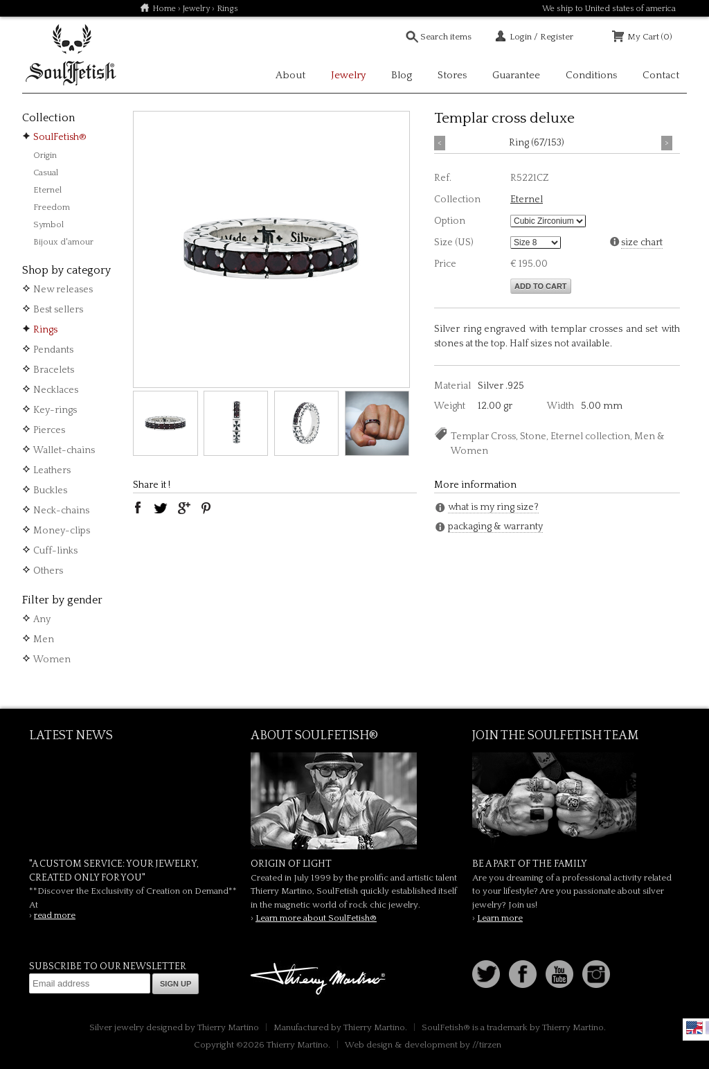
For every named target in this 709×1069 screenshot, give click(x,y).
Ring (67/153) (536, 142)
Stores (452, 75)
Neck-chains (61, 510)
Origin (45, 155)
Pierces (49, 430)
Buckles (50, 490)
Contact (661, 75)
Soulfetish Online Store (70, 55)
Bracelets (53, 370)
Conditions (591, 75)
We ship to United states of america (609, 8)
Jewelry (196, 8)
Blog (401, 75)
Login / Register (541, 37)
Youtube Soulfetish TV (559, 974)
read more (54, 915)
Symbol (48, 224)
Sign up (175, 984)
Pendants (53, 349)
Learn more (500, 918)
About (290, 75)
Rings (45, 329)
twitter (160, 507)
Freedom (51, 207)
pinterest (206, 507)
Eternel (47, 190)
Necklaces (55, 390)
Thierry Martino (320, 979)
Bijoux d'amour (63, 242)
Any (42, 619)
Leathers (52, 470)
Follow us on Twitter (486, 974)
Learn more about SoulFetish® (316, 918)
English (694, 1027)
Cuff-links (55, 550)
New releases (63, 289)
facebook (137, 507)
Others (48, 570)
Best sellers (58, 309)
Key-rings (55, 410)
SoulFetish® (60, 137)
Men (43, 639)
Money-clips (61, 530)
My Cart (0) (649, 37)
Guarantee (516, 75)
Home (164, 8)
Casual (45, 172)
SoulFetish (354, 800)
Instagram (596, 974)
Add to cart (540, 286)
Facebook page (523, 974)
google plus (183, 507)
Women (52, 659)
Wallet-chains (64, 450)
